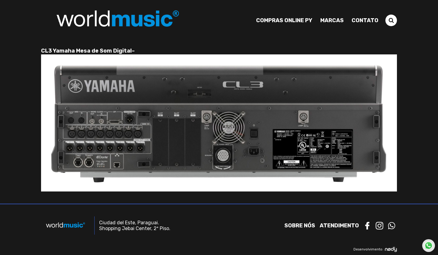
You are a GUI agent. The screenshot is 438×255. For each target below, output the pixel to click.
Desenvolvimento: (375, 249)
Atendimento (339, 225)
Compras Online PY (284, 20)
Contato (365, 20)
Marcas (332, 20)
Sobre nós (299, 225)
